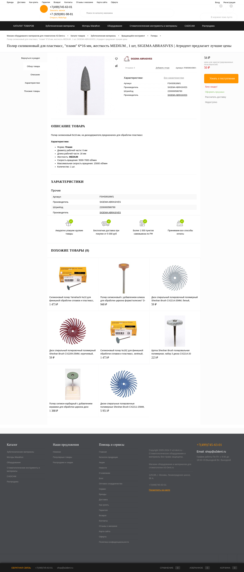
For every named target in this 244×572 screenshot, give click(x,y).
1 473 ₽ (72, 306)
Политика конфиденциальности (114, 542)
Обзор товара (33, 66)
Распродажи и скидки (63, 462)
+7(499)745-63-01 (44, 568)
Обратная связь (19, 568)
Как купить (104, 505)
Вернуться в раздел (30, 58)
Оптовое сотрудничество (91, 2)
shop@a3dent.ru (215, 451)
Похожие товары (32, 91)
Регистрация (229, 2)
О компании (64, 2)
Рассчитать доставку (215, 97)
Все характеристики (174, 78)
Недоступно (211, 102)
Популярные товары (62, 457)
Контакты (103, 521)
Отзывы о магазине (108, 526)
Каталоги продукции (26, 2)
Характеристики (32, 83)
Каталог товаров (23, 25)
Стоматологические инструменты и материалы (23, 469)
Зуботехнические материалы (20, 452)
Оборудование (14, 462)
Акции (41, 2)
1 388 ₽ (72, 412)
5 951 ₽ (123, 412)
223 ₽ (174, 359)
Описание (35, 74)
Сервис (109, 2)
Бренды (102, 494)
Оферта (102, 537)
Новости (51, 2)
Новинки (57, 452)
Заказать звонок (57, 10)
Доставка (103, 499)
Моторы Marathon (15, 457)
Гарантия (103, 510)
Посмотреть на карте (159, 490)
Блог (75, 2)
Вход (217, 2)
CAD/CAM (11, 476)
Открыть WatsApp (58, 17)
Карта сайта (104, 531)
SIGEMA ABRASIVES (177, 95)
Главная (10, 2)
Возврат (103, 515)
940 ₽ (123, 306)
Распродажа (12, 481)
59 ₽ (174, 306)
